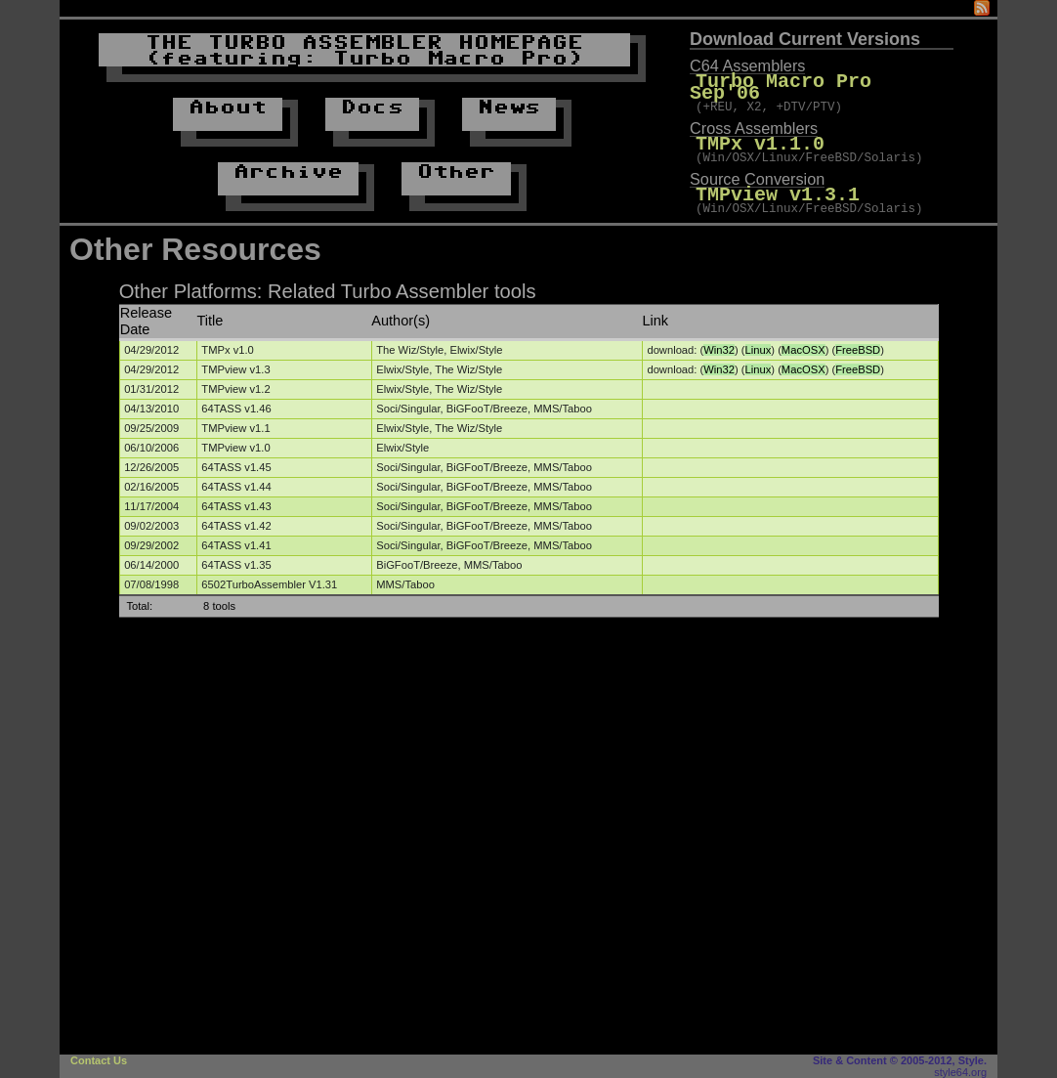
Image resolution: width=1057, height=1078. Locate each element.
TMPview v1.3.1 (778, 185)
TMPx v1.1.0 (760, 133)
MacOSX (803, 350)
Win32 (719, 350)
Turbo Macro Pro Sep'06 (824, 81)
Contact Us (98, 1060)
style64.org (960, 1072)
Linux (758, 350)
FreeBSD (857, 350)
